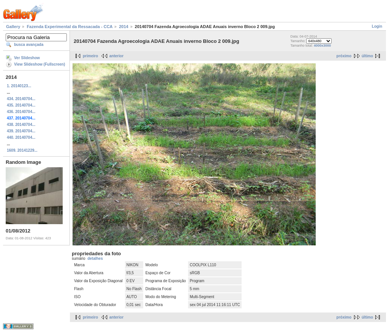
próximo (344, 56)
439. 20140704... (21, 131)
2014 (123, 26)
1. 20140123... (19, 86)
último (367, 56)
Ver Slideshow (27, 58)
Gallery (13, 26)
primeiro (90, 56)
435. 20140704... (21, 105)
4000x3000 (322, 45)
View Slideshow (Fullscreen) (39, 64)
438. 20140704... (21, 125)
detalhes (95, 258)
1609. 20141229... (22, 150)
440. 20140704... (21, 137)
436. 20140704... (21, 112)
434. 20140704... (21, 99)
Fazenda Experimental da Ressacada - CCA (69, 26)
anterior (116, 56)
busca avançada (28, 44)
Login (377, 26)
